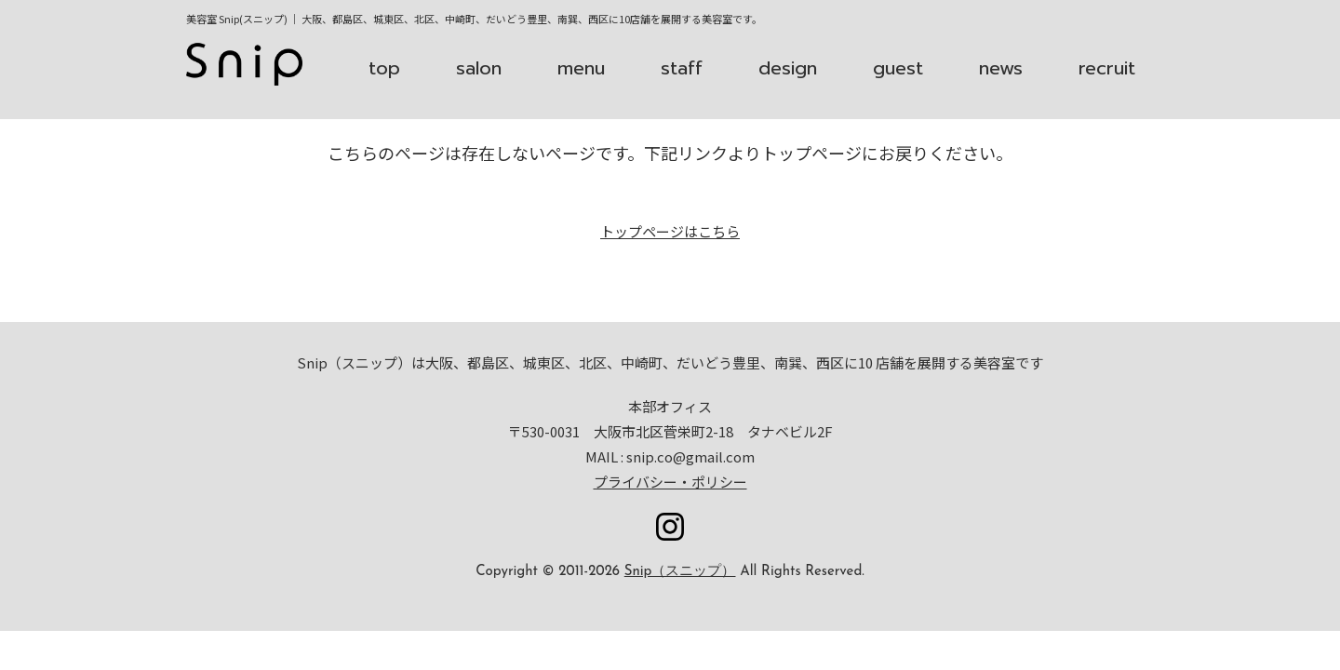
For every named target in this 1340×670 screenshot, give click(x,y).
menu (581, 68)
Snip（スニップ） (680, 572)
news (1001, 68)
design (787, 68)
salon (479, 68)
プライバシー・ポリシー (670, 481)
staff (682, 68)
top (384, 68)
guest (898, 68)
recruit (1107, 68)
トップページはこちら (670, 231)
